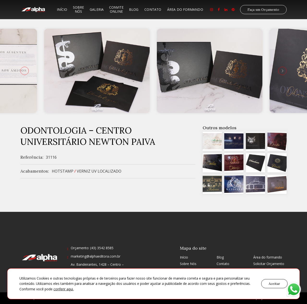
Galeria (97, 9)
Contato (152, 9)
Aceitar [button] (274, 283)
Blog (133, 9)
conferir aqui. (63, 289)
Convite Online (116, 9)
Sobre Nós (78, 9)
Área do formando (185, 9)
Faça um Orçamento (263, 9)
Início (62, 9)
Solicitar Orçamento (268, 263)
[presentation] (24, 71)
